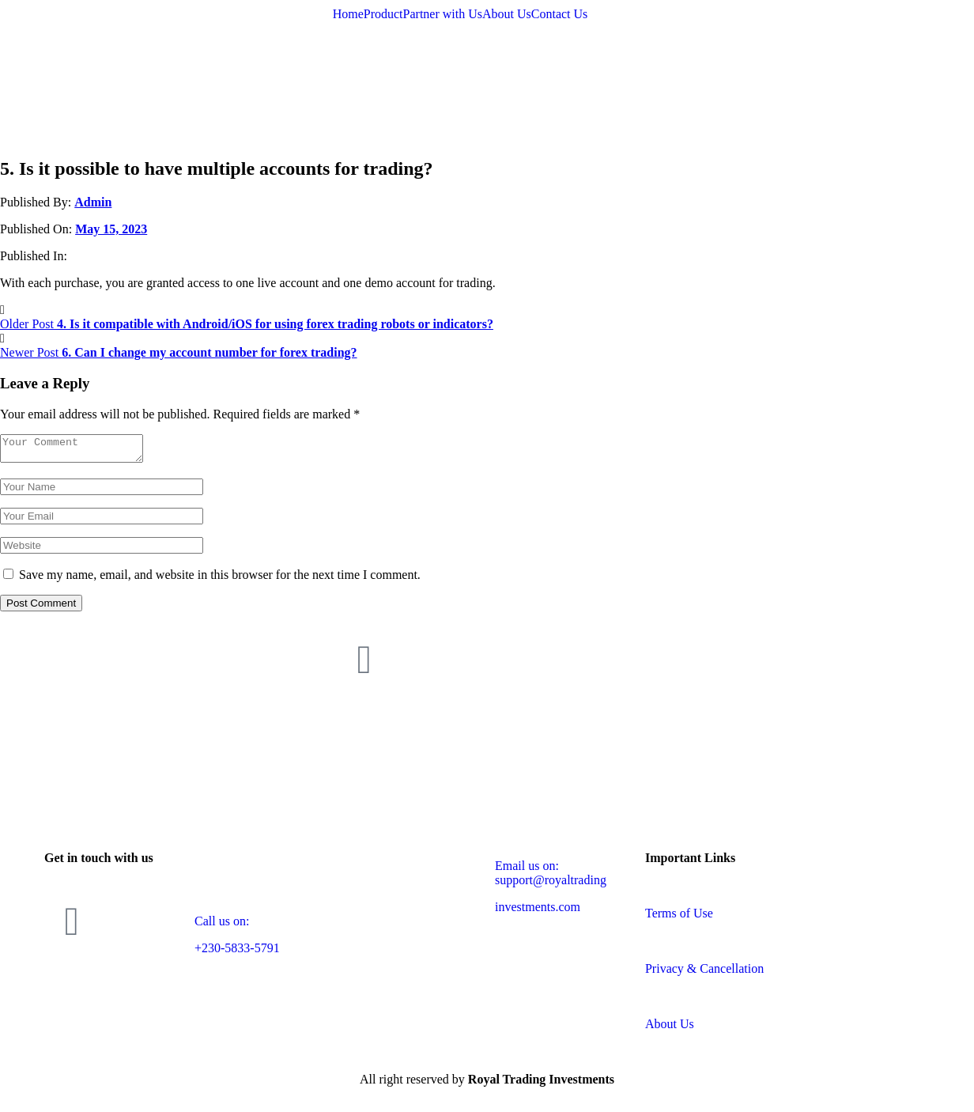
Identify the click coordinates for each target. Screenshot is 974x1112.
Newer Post (178, 352)
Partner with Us (442, 14)
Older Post (246, 324)
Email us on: (527, 870)
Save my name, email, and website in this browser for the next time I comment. (220, 579)
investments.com (537, 911)
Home (348, 14)
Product (383, 14)
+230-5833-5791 (237, 952)
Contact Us (559, 14)
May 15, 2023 (111, 229)
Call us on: (221, 925)
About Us (506, 14)
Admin (92, 202)
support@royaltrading (550, 884)
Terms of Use (679, 918)
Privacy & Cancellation (704, 973)
